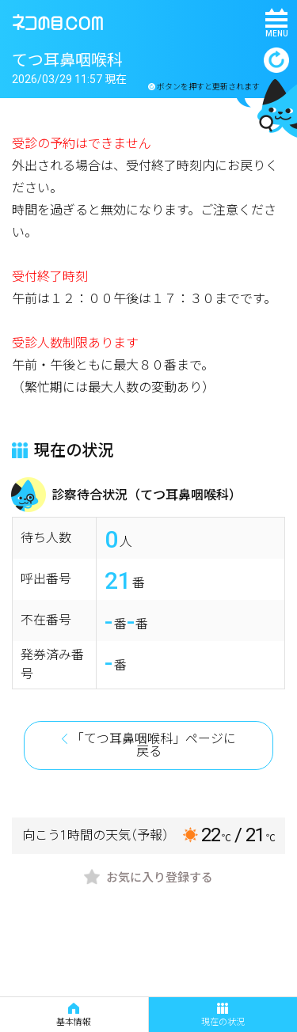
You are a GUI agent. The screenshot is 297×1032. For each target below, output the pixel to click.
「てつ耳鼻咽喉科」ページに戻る (153, 745)
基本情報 (73, 1015)
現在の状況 (223, 1015)
